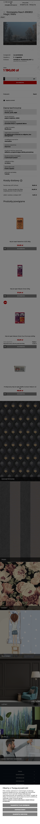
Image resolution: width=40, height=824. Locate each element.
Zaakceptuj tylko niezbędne (20, 805)
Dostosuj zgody (20, 809)
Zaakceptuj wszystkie (20, 814)
